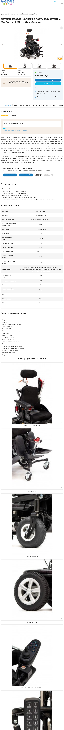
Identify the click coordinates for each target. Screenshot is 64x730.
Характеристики (31, 105)
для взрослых (10, 175)
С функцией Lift (36, 13)
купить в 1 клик (48, 83)
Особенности (19, 105)
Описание (8, 105)
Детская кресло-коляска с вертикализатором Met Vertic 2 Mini (19, 14)
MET (18, 74)
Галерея (60, 105)
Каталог (3, 13)
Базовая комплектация (47, 105)
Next (61, 44)
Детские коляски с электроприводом (19, 13)
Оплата (39, 91)
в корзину (48, 80)
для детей (26, 175)
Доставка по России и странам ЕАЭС (47, 97)
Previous (2, 44)
